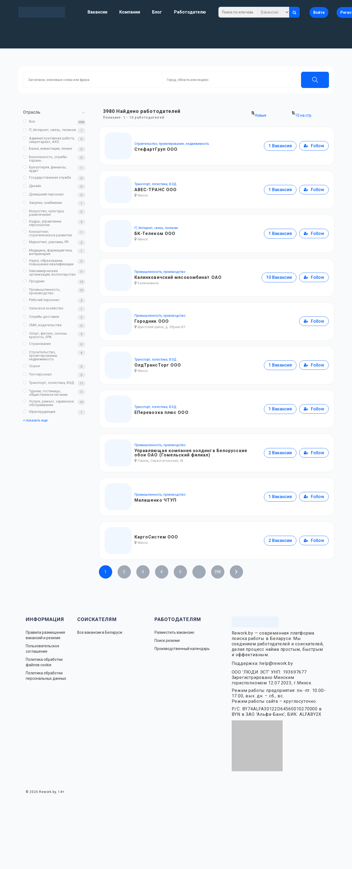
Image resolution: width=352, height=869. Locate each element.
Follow (314, 145)
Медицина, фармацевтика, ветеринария (48, 252)
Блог (157, 12)
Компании (129, 12)
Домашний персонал (43, 194)
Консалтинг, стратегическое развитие (47, 233)
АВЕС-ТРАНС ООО (155, 189)
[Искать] (294, 12)
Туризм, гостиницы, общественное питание (45, 392)
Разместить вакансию (174, 632)
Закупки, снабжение (42, 202)
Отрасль (31, 112)
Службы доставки (41, 316)
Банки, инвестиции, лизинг (47, 148)
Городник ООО (151, 321)
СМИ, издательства (42, 325)
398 (217, 572)
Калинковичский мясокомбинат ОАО (178, 277)
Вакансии (97, 12)
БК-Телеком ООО (154, 233)
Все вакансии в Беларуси (99, 632)
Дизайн (32, 186)
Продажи (33, 281)
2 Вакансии (280, 452)
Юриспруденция (39, 411)
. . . (199, 572)
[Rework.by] (42, 12)
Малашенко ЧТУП (155, 500)
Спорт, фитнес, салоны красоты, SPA (45, 335)
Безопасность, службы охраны (45, 158)
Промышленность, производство (41, 291)
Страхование (37, 343)
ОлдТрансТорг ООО (157, 365)
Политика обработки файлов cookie (44, 662)
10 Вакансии (279, 277)
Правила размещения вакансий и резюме (45, 635)
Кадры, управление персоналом (42, 223)
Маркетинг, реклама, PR (46, 242)
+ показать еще (35, 420)
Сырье (31, 366)
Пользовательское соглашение (42, 649)
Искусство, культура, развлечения (43, 212)
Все (29, 121)
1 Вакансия (280, 145)
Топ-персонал (37, 374)
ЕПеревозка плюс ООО (161, 412)
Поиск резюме (167, 640)
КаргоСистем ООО (156, 537)
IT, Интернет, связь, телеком (49, 130)
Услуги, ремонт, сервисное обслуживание (48, 403)
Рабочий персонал (41, 300)
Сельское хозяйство (43, 308)
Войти (319, 12)
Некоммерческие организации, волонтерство (49, 272)
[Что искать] (273, 12)
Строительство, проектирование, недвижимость (40, 355)
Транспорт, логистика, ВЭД (48, 382)
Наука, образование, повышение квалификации (48, 262)
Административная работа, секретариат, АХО (49, 139)
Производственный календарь (182, 648)
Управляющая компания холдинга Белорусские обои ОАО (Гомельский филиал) (190, 453)
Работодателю (190, 12)
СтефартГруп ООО (156, 149)
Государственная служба (47, 177)
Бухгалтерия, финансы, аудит (45, 168)
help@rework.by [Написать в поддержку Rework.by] (276, 663)
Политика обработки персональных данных (46, 676)
